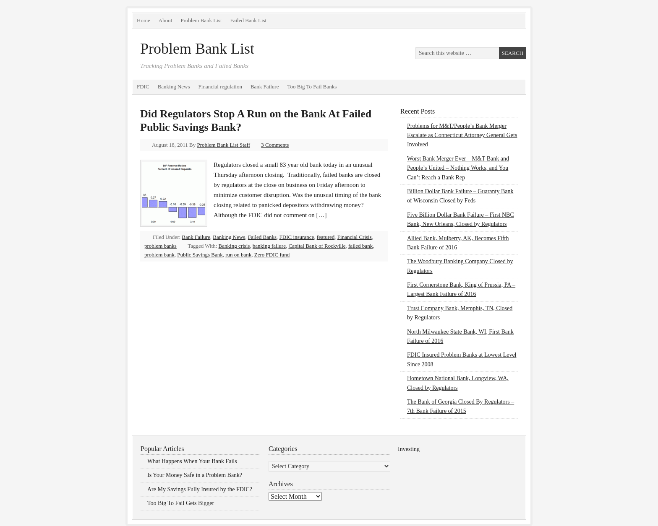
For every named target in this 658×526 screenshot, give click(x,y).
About (165, 20)
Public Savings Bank (199, 254)
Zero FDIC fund (272, 254)
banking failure (269, 246)
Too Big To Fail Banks (312, 86)
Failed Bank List (248, 20)
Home (143, 20)
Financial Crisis (354, 237)
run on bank (238, 254)
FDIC (143, 86)
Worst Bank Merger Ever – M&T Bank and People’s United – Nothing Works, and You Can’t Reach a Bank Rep (458, 168)
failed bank (360, 246)
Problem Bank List (201, 20)
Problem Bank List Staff (224, 145)
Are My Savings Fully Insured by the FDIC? (199, 489)
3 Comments (275, 145)
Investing (409, 449)
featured (326, 237)
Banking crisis (234, 246)
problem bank (159, 254)
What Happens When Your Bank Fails (192, 461)
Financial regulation (220, 86)
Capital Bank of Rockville (316, 246)
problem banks (160, 246)
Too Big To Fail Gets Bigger (180, 503)
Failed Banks (262, 237)
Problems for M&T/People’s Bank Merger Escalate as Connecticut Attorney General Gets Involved (462, 135)
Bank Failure (265, 86)
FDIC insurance (296, 237)
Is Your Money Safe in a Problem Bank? (194, 475)
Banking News (174, 86)
